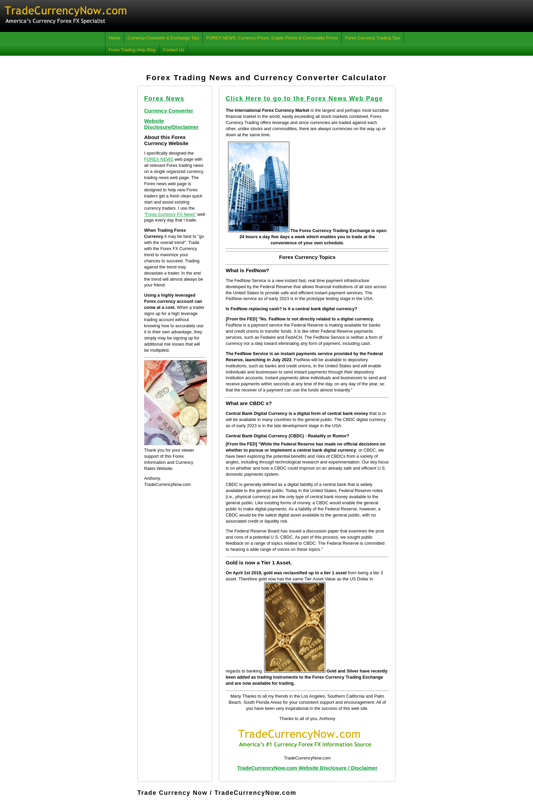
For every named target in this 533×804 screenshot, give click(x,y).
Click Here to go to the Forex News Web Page (304, 98)
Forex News (164, 98)
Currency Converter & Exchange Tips (163, 37)
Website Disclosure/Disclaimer (171, 124)
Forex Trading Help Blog (132, 49)
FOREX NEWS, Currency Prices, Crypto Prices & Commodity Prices (272, 37)
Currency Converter (168, 110)
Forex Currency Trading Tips (372, 37)
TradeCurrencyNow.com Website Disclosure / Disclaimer (307, 768)
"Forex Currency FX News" (170, 214)
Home (114, 37)
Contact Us (173, 49)
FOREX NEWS (158, 159)
